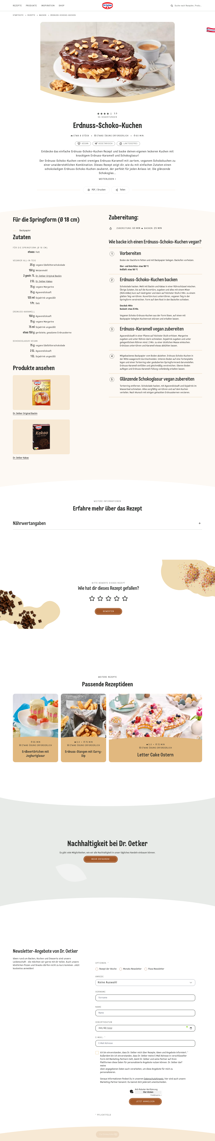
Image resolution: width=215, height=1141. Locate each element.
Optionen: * (102, 963)
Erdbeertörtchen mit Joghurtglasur (35, 728)
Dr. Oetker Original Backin (49, 276)
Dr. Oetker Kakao (44, 282)
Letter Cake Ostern (155, 728)
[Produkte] (33, 6)
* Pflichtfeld (103, 1115)
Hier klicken (148, 1092)
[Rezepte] (19, 6)
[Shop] (64, 6)
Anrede (99, 977)
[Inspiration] (50, 6)
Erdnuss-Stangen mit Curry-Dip (83, 728)
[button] (107, 109)
